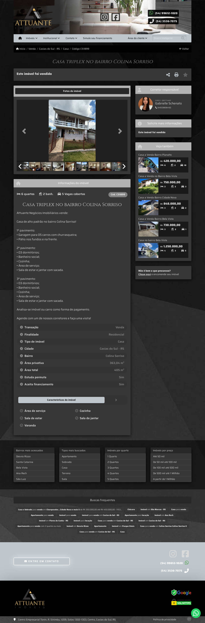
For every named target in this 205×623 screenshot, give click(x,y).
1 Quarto (112, 456)
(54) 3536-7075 (166, 21)
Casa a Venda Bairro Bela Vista (156, 219)
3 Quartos (113, 467)
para (178, 509)
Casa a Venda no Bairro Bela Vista (157, 176)
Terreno (66, 473)
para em (100, 515)
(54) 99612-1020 (166, 13)
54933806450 (163, 107)
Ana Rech (21, 473)
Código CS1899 (80, 49)
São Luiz (21, 479)
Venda (32, 49)
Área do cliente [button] (136, 38)
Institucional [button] (50, 38)
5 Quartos (113, 479)
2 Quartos (113, 462)
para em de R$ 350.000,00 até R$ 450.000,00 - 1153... (70, 509)
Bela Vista (22, 467)
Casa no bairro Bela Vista (152, 240)
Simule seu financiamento (97, 38)
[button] (25, 131)
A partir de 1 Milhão (164, 479)
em (153, 509)
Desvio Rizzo (23, 456)
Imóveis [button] (30, 38)
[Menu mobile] (20, 38)
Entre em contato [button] (41, 561)
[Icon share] (104, 17)
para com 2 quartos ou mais (39, 525)
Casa (66, 49)
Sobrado (67, 462)
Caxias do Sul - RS (49, 49)
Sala (64, 479)
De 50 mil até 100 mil (165, 462)
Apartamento (69, 456)
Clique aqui (144, 274)
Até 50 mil (158, 456)
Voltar (184, 49)
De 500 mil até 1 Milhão (166, 473)
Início (20, 49)
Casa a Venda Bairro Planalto (155, 155)
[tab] (26, 91)
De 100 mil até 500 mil (165, 467)
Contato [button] (70, 38)
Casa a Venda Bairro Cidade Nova (157, 197)
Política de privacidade (164, 619)
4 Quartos (113, 473)
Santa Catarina (24, 462)
